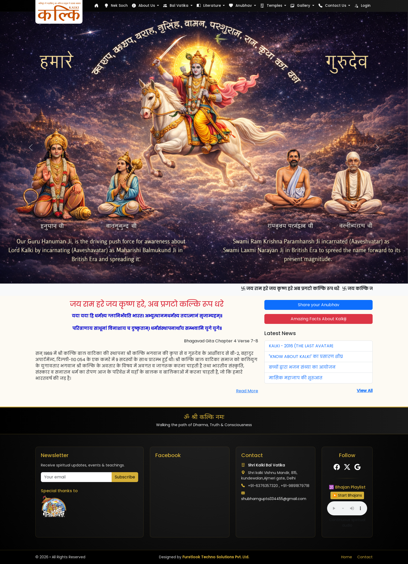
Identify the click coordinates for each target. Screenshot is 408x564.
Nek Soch (116, 5)
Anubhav (241, 5)
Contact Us (332, 5)
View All (365, 391)
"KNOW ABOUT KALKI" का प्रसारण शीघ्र (306, 357)
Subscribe (125, 477)
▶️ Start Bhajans (347, 495)
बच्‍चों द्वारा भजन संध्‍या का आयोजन (302, 367)
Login (362, 5)
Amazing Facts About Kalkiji (318, 319)
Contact (365, 557)
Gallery (300, 5)
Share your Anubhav (318, 305)
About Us (144, 5)
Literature (209, 5)
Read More (247, 391)
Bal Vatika (176, 5)
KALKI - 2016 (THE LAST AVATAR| (301, 346)
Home (346, 557)
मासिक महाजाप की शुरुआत (295, 378)
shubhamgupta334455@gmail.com (273, 498)
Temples (271, 5)
